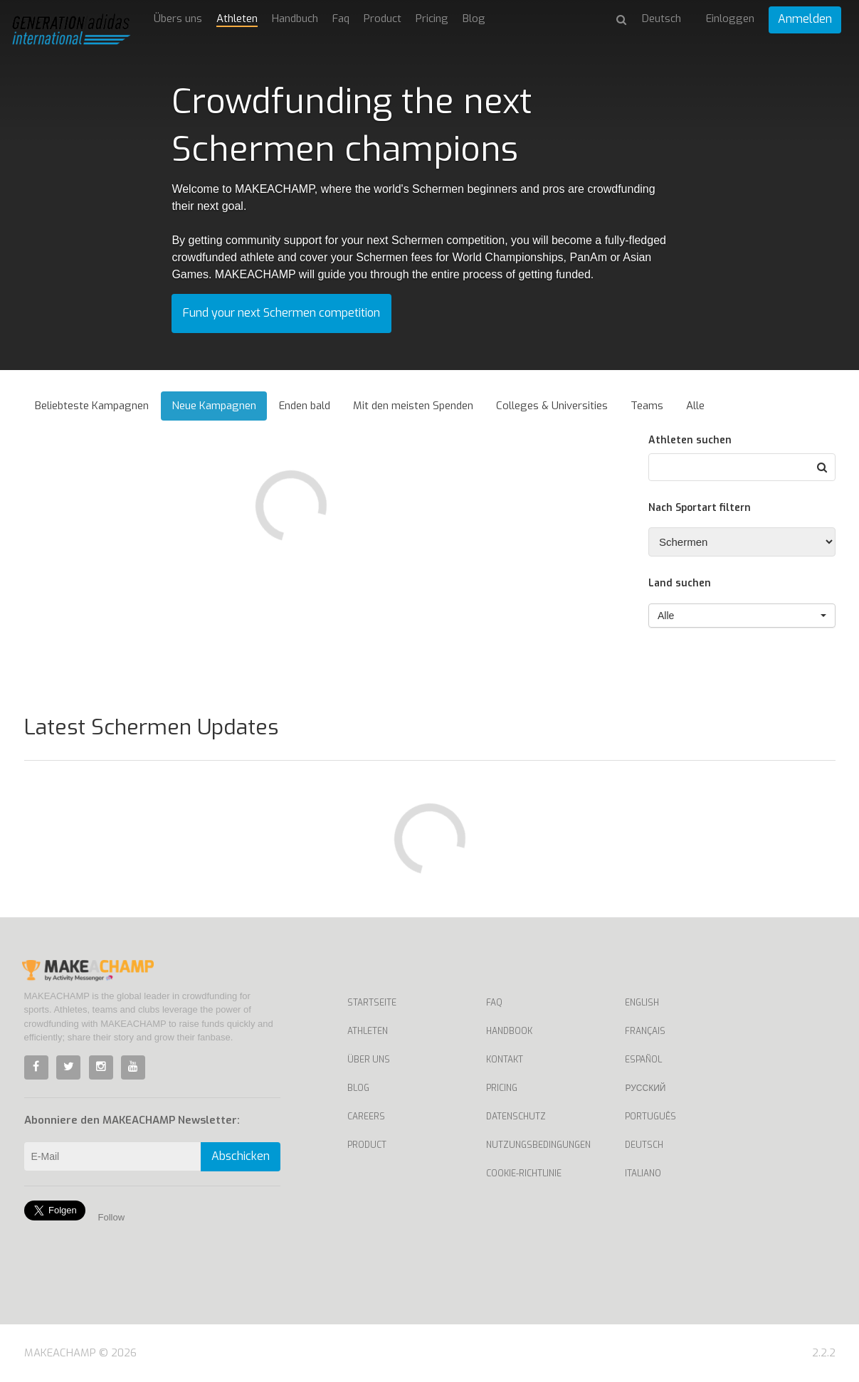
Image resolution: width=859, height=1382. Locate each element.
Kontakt (504, 1059)
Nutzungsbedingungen (538, 1145)
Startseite (371, 1002)
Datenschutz (516, 1116)
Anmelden (805, 18)
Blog (474, 18)
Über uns (368, 1059)
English (642, 1002)
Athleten (237, 18)
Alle (695, 406)
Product (382, 18)
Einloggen (730, 18)
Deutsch (644, 1145)
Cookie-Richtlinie (524, 1173)
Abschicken (240, 1156)
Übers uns (178, 18)
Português (650, 1116)
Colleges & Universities (552, 406)
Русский (645, 1088)
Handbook (509, 1031)
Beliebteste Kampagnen (92, 406)
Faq (340, 18)
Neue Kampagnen (214, 406)
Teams (647, 406)
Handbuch (295, 18)
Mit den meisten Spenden (413, 406)
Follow (111, 1217)
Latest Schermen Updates (151, 727)
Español (643, 1059)
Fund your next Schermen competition (281, 312)
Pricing (432, 18)
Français (645, 1031)
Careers (366, 1116)
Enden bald (304, 406)
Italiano (643, 1173)
